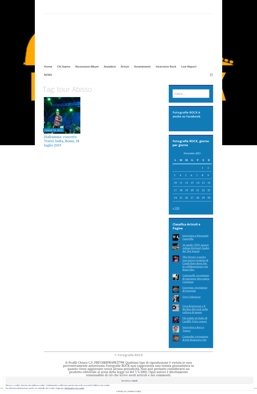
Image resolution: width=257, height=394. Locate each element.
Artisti (125, 66)
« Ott (176, 208)
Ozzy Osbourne (191, 297)
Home (48, 66)
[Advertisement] (128, 42)
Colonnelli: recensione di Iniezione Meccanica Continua (195, 278)
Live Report (189, 66)
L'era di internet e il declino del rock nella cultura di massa (195, 309)
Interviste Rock (166, 66)
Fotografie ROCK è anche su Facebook (186, 114)
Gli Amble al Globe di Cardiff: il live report (194, 319)
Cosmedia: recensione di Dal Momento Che (195, 338)
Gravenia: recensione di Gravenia (194, 289)
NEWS (48, 75)
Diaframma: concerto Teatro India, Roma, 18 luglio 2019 (61, 140)
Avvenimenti (142, 66)
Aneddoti (110, 66)
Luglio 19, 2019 (53, 130)
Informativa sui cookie (74, 388)
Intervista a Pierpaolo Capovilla (195, 237)
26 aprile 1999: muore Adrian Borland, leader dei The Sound (195, 248)
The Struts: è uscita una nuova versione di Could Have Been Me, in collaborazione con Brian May (195, 263)
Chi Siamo (63, 66)
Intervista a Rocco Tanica (193, 328)
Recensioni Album (87, 66)
